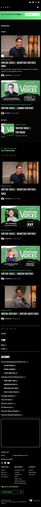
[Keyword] (31, 14)
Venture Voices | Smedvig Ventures (17, 274)
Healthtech (18, 474)
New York (32, 474)
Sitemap (3, 503)
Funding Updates (9, 396)
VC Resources (7, 407)
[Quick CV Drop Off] (30, 2)
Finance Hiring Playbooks (12, 415)
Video (4, 349)
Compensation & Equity (11, 384)
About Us (4, 472)
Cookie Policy (4, 501)
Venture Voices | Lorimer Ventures (17, 108)
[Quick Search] (35, 2)
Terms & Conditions (21, 501)
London (31, 470)
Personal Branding (10, 369)
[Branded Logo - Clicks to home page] (5, 7)
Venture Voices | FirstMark (23, 130)
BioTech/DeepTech (20, 483)
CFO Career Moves (10, 366)
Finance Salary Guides (11, 411)
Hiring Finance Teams (11, 381)
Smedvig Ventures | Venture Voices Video (20, 314)
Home (3, 470)
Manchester (32, 472)
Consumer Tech (19, 470)
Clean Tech (18, 479)
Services (4, 474)
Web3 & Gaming (20, 481)
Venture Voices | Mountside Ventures (18, 234)
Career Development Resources (11, 14)
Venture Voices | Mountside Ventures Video (18, 64)
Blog (4, 345)
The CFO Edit (7, 400)
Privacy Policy (12, 501)
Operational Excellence (11, 388)
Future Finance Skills (11, 373)
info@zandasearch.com (20, 455)
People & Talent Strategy (12, 392)
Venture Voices (6, 60)
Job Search (4, 477)
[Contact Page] (33, 2)
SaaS (16, 477)
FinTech (17, 472)
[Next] (15, 155)
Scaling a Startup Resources (11, 104)
